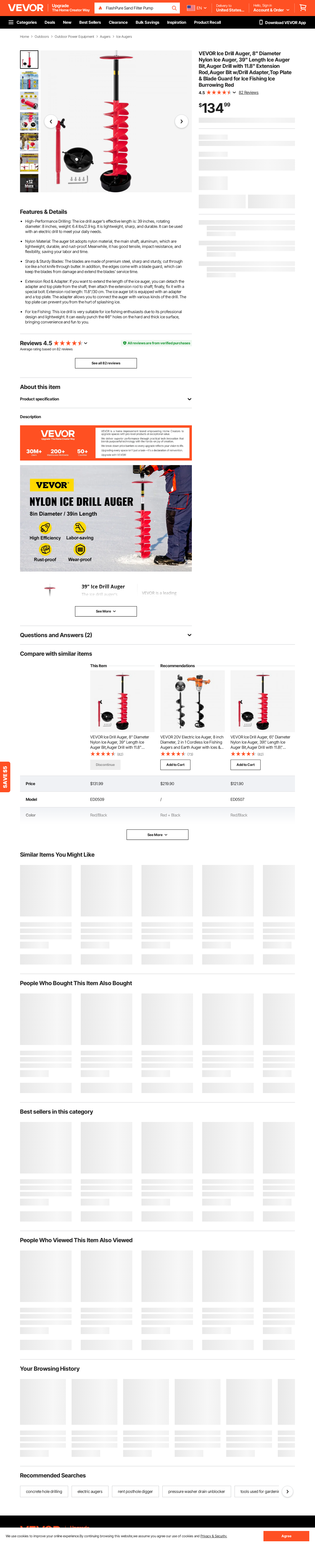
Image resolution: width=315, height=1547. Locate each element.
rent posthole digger (135, 1491)
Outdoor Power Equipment (74, 37)
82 (59, 349)
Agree (286, 1536)
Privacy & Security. (213, 1536)
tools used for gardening (262, 1491)
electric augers (90, 1491)
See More (157, 835)
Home (24, 37)
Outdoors (42, 37)
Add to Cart (175, 764)
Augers (105, 37)
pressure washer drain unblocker (196, 1491)
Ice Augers (124, 37)
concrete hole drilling (44, 1491)
